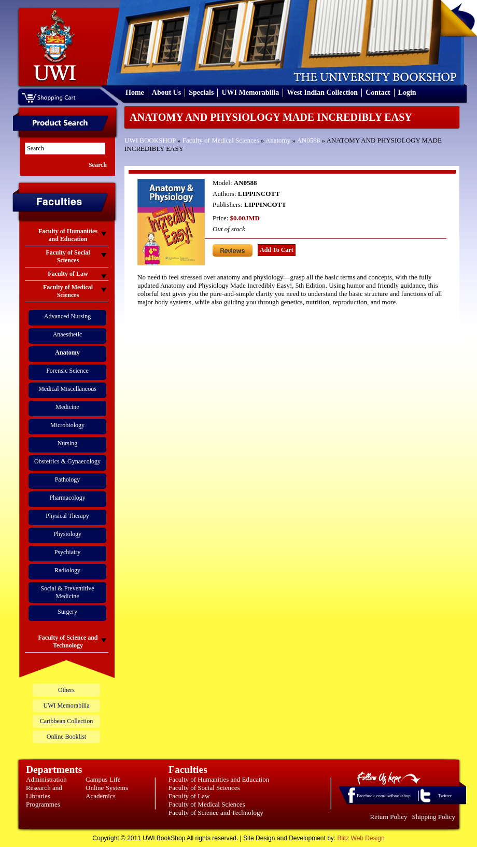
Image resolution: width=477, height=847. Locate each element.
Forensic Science (67, 370)
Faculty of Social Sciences (204, 788)
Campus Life (103, 779)
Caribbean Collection (66, 721)
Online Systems (107, 788)
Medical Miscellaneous (67, 388)
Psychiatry (67, 552)
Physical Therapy (67, 515)
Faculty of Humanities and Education (219, 779)
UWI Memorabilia (250, 92)
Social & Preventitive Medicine (67, 592)
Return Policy (389, 817)
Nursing (68, 443)
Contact (378, 92)
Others (66, 690)
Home (134, 92)
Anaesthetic (67, 334)
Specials (201, 92)
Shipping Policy (433, 817)
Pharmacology (67, 497)
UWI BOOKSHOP (150, 140)
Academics (101, 796)
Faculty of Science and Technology (216, 812)
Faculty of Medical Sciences (221, 140)
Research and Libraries (44, 792)
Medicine (67, 407)
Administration (46, 779)
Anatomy (277, 140)
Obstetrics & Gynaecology (67, 461)
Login (407, 92)
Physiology (67, 534)
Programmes (43, 804)
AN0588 (308, 140)
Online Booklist (66, 736)
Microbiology (67, 425)
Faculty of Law (189, 796)
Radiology (67, 570)
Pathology (67, 479)
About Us (166, 92)
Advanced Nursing (67, 316)
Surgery (67, 611)
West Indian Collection (322, 92)
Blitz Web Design (361, 838)
